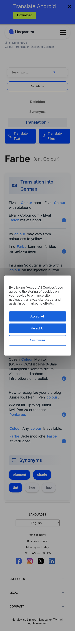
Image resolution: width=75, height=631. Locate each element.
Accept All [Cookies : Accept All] (37, 316)
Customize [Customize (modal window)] (37, 340)
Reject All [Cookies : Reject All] (37, 328)
